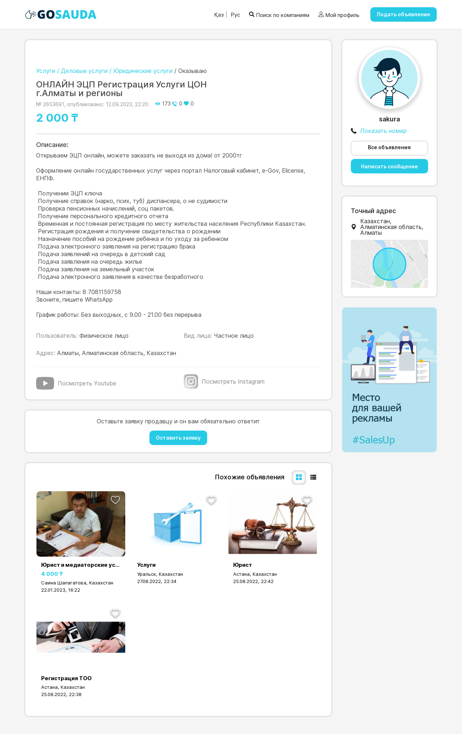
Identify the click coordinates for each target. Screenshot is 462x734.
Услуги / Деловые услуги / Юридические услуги (104, 70)
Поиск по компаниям (279, 15)
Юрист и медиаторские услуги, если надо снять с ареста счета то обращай (81, 564)
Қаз (219, 14)
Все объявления (389, 147)
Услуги (146, 564)
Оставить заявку (178, 438)
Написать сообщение (389, 166)
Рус (234, 14)
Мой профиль (338, 15)
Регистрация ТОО (66, 678)
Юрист (242, 564)
